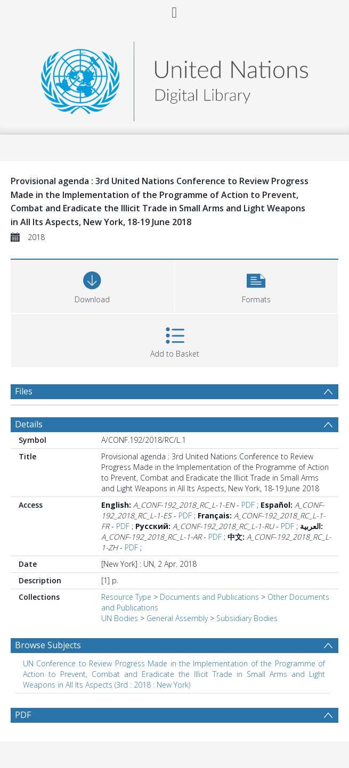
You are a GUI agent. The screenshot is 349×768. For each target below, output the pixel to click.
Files (24, 391)
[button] (256, 285)
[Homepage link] (174, 78)
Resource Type (126, 597)
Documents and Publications (209, 597)
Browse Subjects (48, 645)
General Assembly (177, 618)
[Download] (92, 285)
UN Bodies (119, 618)
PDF (248, 505)
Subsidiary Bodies (247, 618)
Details (29, 424)
